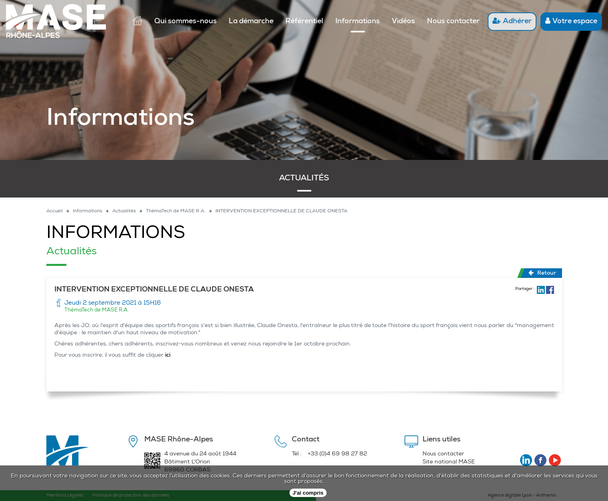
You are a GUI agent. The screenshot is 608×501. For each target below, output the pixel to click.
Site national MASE (449, 462)
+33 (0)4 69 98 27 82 (337, 454)
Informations (357, 21)
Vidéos (403, 21)
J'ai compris (308, 493)
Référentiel (304, 21)
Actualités (304, 179)
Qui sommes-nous (185, 21)
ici (167, 355)
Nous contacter (453, 21)
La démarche (251, 21)
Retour (542, 273)
